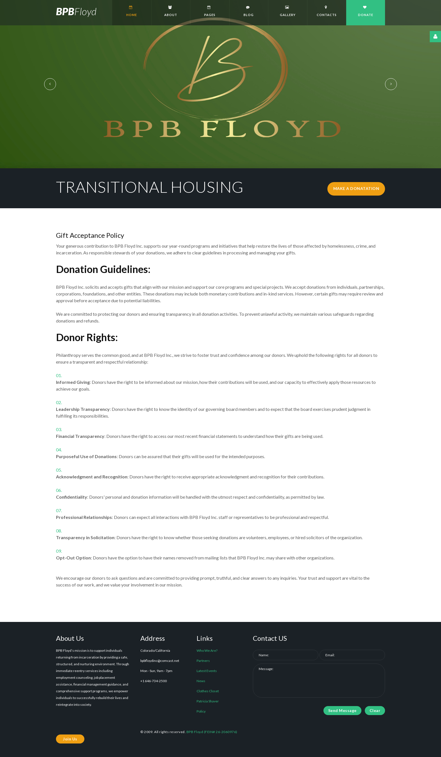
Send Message (342, 710)
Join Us (70, 738)
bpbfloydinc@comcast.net (159, 661)
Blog (248, 11)
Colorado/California (155, 650)
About (170, 11)
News (201, 681)
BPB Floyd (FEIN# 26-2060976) (211, 732)
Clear (375, 710)
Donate (365, 11)
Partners (203, 661)
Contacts (326, 11)
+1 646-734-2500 (153, 681)
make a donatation (356, 188)
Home (131, 11)
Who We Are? (207, 650)
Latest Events (207, 671)
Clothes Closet (208, 691)
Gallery (287, 11)
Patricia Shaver (208, 701)
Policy (201, 711)
